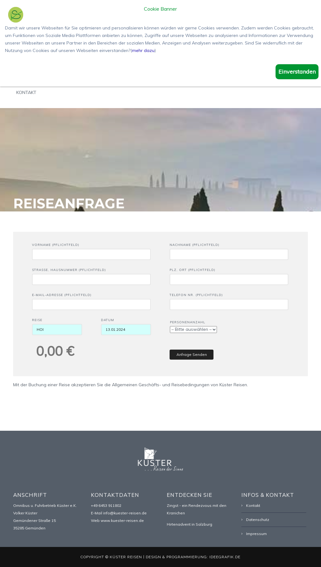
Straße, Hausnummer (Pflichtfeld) (91, 275)
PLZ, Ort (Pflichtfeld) (229, 275)
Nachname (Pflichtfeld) (229, 250)
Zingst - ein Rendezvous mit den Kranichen (196, 509)
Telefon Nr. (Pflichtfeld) (229, 300)
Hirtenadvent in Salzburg (189, 524)
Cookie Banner (160, 9)
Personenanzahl (193, 326)
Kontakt (26, 92)
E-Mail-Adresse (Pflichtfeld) (91, 300)
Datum (126, 325)
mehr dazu (143, 50)
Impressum (256, 533)
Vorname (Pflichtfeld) (91, 250)
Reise (57, 325)
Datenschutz (257, 519)
